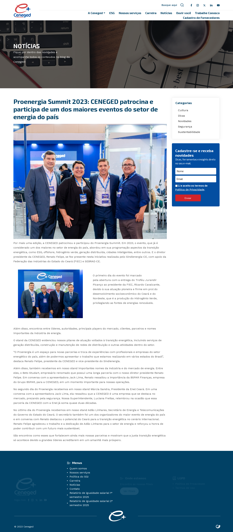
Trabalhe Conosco (207, 13)
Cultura (183, 110)
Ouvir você (183, 13)
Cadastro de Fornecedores (201, 17)
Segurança (185, 126)
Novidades (184, 121)
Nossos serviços (130, 13)
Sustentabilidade (189, 132)
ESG (112, 13)
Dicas (181, 115)
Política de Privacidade (189, 189)
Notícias (166, 13)
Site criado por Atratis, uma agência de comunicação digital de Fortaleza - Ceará (218, 527)
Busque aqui (173, 5)
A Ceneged (95, 13)
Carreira (150, 13)
